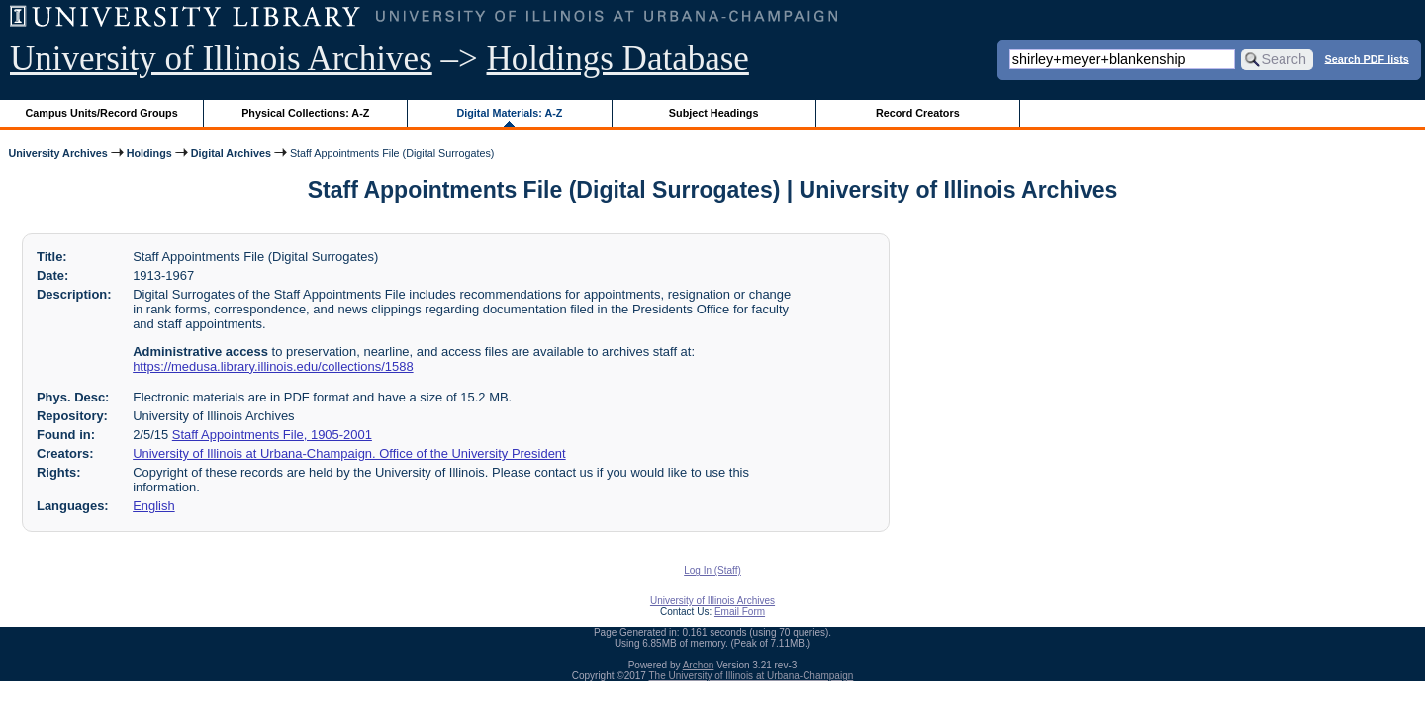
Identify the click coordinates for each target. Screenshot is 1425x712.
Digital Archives (231, 153)
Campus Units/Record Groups (102, 113)
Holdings (149, 153)
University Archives (57, 153)
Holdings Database (618, 59)
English (153, 505)
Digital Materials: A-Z (509, 113)
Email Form (739, 611)
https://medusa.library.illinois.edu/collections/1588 (273, 366)
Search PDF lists (1367, 58)
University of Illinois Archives (221, 59)
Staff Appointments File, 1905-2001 (272, 434)
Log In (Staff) (712, 570)
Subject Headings (714, 113)
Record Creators (918, 113)
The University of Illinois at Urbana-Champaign (751, 675)
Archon (698, 665)
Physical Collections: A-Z (305, 113)
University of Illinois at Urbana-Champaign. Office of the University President (349, 453)
